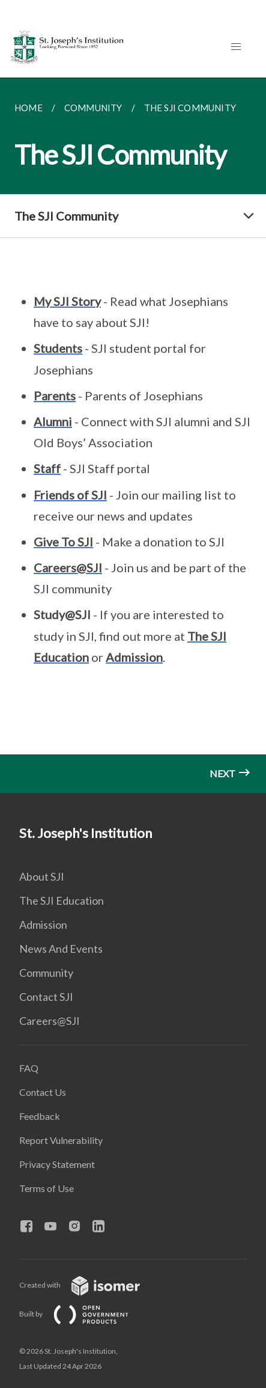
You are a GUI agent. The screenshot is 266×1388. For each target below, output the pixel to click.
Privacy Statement (57, 1164)
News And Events (61, 948)
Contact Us (42, 1092)
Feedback (39, 1116)
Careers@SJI (49, 1020)
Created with (89, 1284)
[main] (133, 435)
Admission (43, 924)
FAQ (28, 1068)
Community (46, 972)
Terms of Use (46, 1188)
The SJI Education (61, 900)
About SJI (41, 876)
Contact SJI (46, 996)
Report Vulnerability (61, 1140)
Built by (83, 1313)
